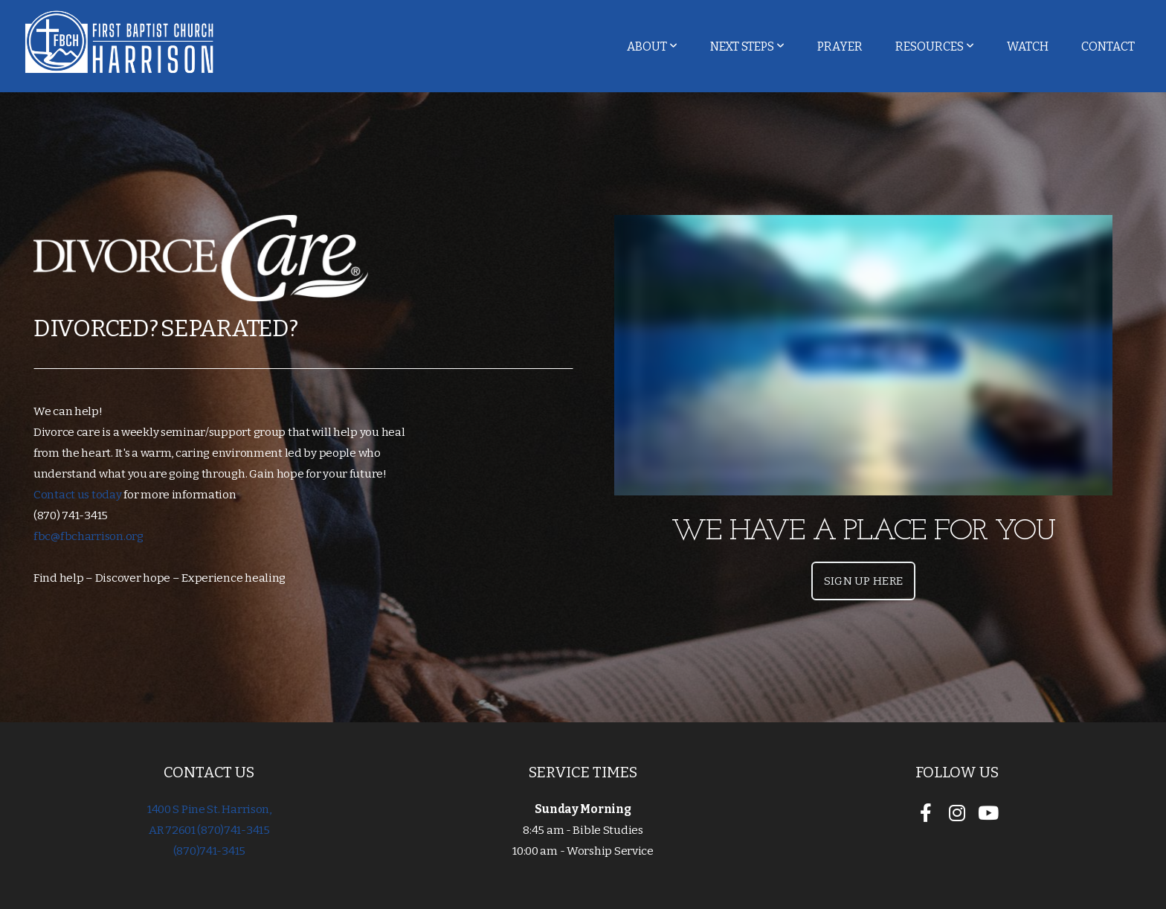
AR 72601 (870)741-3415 (209, 830)
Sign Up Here (864, 581)
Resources (934, 46)
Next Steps (747, 46)
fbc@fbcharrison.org (88, 536)
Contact (1108, 46)
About (652, 46)
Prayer (840, 46)
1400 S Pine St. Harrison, (209, 809)
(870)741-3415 (209, 851)
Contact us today (78, 494)
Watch (1028, 46)
